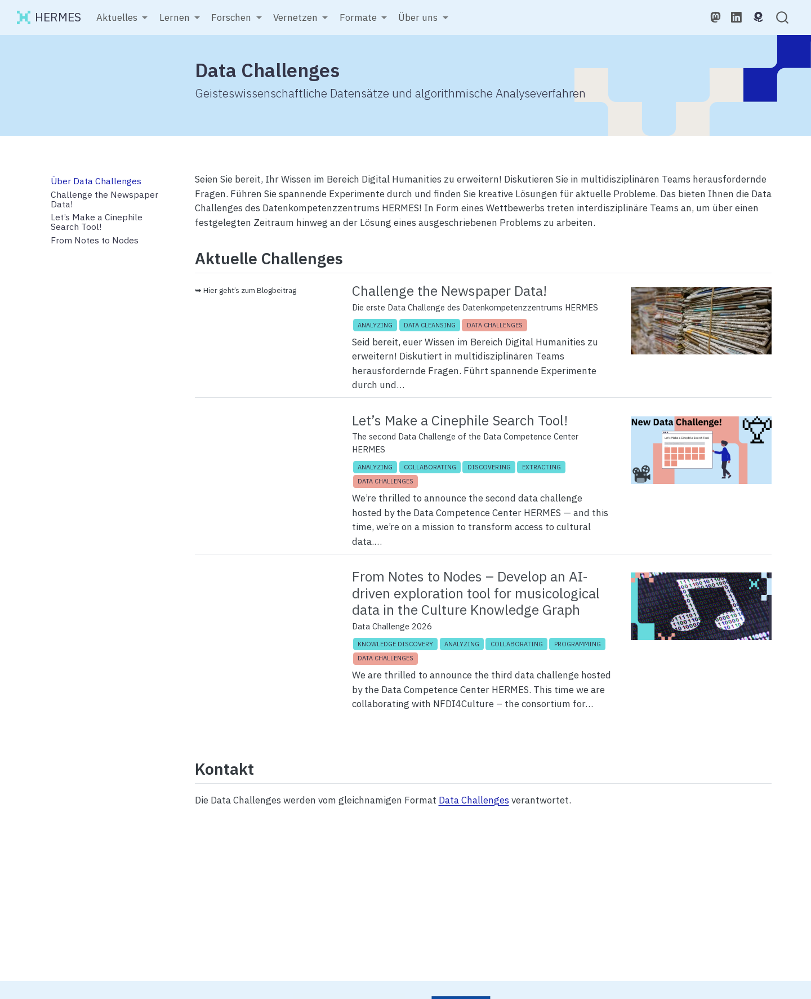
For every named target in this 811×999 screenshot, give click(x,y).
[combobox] (783, 18)
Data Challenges (474, 800)
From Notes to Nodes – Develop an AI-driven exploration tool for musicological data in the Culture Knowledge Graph (476, 593)
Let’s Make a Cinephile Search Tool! (460, 420)
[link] (122, 18)
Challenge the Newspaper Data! (449, 291)
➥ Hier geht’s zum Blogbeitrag (245, 290)
